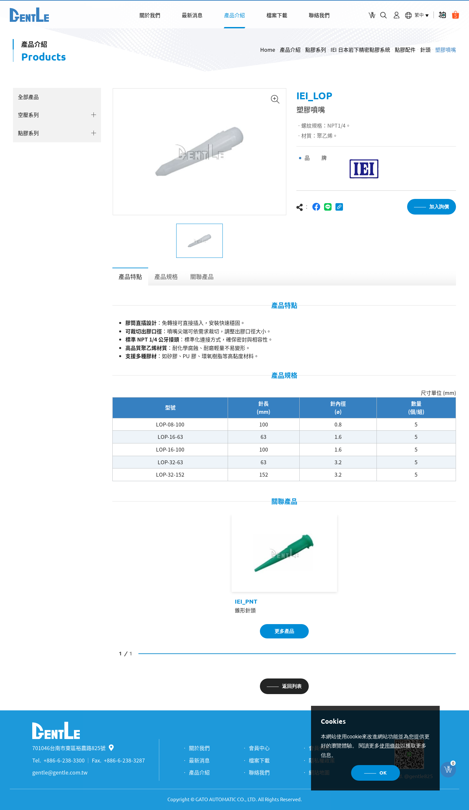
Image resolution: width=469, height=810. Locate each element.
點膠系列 (315, 49)
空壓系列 (28, 115)
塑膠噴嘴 (445, 49)
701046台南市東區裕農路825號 (73, 748)
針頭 (425, 49)
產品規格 (166, 276)
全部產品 (28, 97)
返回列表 (292, 686)
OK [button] (383, 772)
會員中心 (259, 748)
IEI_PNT (246, 601)
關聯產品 (202, 276)
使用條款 (389, 745)
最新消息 (192, 15)
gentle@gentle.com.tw (60, 772)
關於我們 (149, 15)
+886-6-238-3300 (64, 760)
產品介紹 (234, 15)
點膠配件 (405, 49)
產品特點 (130, 276)
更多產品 (284, 631)
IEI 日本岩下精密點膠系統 (360, 49)
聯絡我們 (319, 15)
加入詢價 (439, 206)
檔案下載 (276, 15)
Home (267, 49)
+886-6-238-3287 (124, 760)
